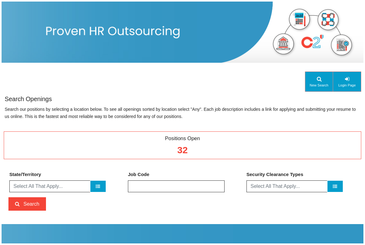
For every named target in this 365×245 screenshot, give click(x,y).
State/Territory (25, 174)
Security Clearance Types (274, 174)
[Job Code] (176, 186)
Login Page (347, 85)
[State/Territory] (98, 186)
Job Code (138, 174)
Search (31, 204)
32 (182, 150)
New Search (319, 85)
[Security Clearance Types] (335, 186)
